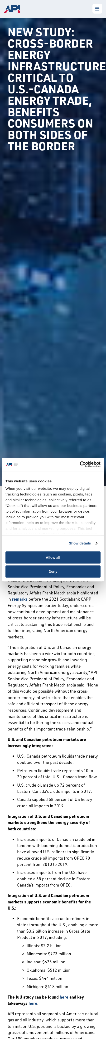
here (64, 997)
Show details (80, 543)
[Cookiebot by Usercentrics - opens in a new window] (80, 464)
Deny (53, 571)
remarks (20, 599)
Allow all (53, 557)
